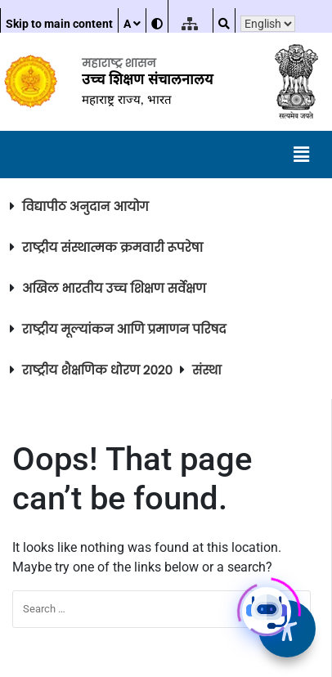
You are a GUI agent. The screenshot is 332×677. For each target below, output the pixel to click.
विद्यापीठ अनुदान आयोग (85, 206)
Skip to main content (59, 23)
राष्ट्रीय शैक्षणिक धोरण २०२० (97, 370)
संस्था (207, 370)
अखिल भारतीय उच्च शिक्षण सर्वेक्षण (114, 288)
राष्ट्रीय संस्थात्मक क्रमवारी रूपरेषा (112, 247)
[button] (302, 154)
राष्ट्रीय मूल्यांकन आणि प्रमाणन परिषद (124, 329)
